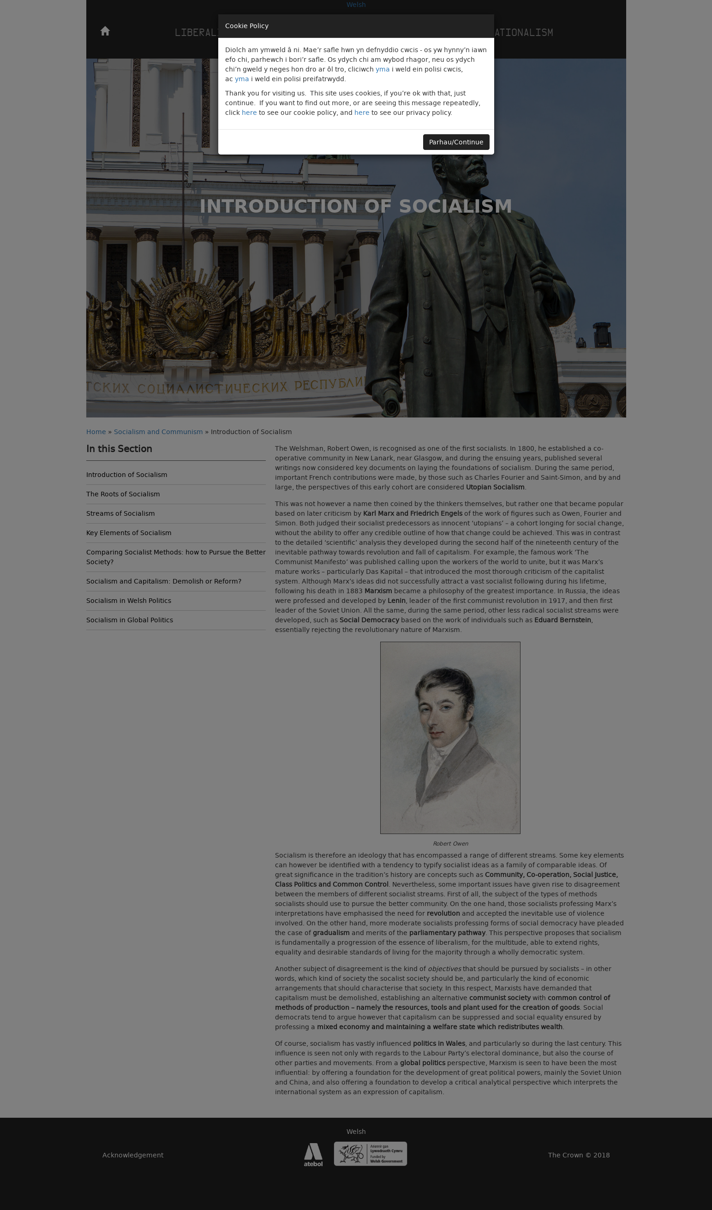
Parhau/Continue (456, 142)
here (249, 112)
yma (383, 69)
